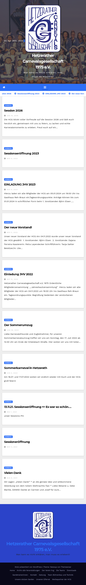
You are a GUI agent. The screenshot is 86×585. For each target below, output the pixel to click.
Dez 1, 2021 (12, 412)
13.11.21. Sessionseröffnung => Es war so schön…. (37, 407)
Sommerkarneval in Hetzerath (25, 368)
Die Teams (60, 570)
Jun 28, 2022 (13, 330)
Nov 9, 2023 (12, 158)
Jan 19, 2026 (12, 116)
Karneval (8, 105)
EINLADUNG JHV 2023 (19, 184)
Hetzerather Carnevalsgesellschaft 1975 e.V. (43, 61)
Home (12, 570)
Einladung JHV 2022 (18, 274)
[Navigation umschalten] (45, 87)
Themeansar (66, 567)
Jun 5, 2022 (12, 373)
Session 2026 (13, 110)
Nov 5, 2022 (12, 232)
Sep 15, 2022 (12, 279)
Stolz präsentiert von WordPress (28, 567)
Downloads (71, 570)
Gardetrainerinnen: (20, 575)
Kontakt (33, 575)
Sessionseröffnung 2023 (21, 153)
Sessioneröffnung (17, 442)
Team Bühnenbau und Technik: (61, 575)
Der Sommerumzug (18, 325)
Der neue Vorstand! (18, 227)
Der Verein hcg (48, 570)
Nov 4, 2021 (12, 447)
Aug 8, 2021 (12, 478)
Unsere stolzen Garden (24, 579)
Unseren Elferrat (43, 579)
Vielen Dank (12, 473)
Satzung (42, 575)
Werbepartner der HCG (61, 579)
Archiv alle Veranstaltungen (28, 570)
